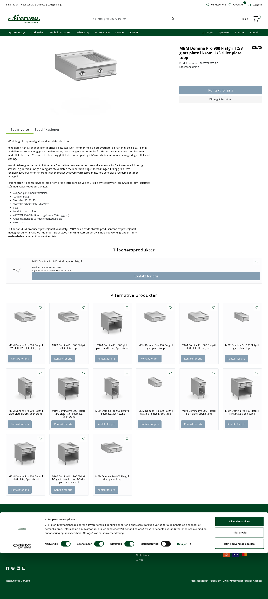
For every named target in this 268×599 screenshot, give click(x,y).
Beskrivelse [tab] (20, 129)
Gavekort (140, 550)
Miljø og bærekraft (188, 531)
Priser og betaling (145, 536)
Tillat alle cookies (239, 567)
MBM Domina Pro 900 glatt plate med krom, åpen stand (112, 347)
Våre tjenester (186, 527)
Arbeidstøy (82, 32)
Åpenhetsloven (187, 536)
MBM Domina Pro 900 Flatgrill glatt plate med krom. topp (156, 412)
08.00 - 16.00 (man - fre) (106, 531)
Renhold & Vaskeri (60, 32)
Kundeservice (144, 518)
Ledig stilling (55, 4)
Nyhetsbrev (13, 518)
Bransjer (240, 32)
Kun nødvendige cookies (239, 589)
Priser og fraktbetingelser (236, 531)
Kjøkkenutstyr (17, 32)
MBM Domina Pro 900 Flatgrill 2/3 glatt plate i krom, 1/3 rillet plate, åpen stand (69, 479)
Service (119, 32)
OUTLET (133, 32)
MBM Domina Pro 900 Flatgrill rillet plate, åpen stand (112, 412)
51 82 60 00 (100, 527)
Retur (139, 545)
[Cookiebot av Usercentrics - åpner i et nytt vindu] (22, 592)
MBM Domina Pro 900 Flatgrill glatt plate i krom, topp (199, 347)
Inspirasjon (12, 4)
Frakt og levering (144, 541)
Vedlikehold (28, 4)
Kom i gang (141, 527)
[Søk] (132, 19)
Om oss (41, 4)
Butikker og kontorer (104, 536)
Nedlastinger (142, 555)
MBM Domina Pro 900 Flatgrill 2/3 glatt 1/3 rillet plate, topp (26, 347)
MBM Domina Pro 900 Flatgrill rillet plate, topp (69, 347)
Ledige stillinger (187, 541)
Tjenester (224, 32)
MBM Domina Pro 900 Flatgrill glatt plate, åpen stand (199, 412)
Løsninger (207, 32)
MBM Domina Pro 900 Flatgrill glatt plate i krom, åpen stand (26, 412)
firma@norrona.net (104, 522)
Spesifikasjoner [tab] (47, 129)
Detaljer (182, 590)
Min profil (141, 522)
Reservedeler (102, 32)
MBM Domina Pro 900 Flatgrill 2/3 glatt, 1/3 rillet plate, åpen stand (69, 413)
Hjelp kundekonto (145, 531)
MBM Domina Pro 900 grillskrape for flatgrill (57, 261)
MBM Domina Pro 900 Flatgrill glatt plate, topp (156, 347)
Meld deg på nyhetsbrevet (22, 533)
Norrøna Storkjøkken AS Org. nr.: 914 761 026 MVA (107, 543)
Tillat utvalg (239, 578)
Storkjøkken (37, 32)
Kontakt (254, 32)
